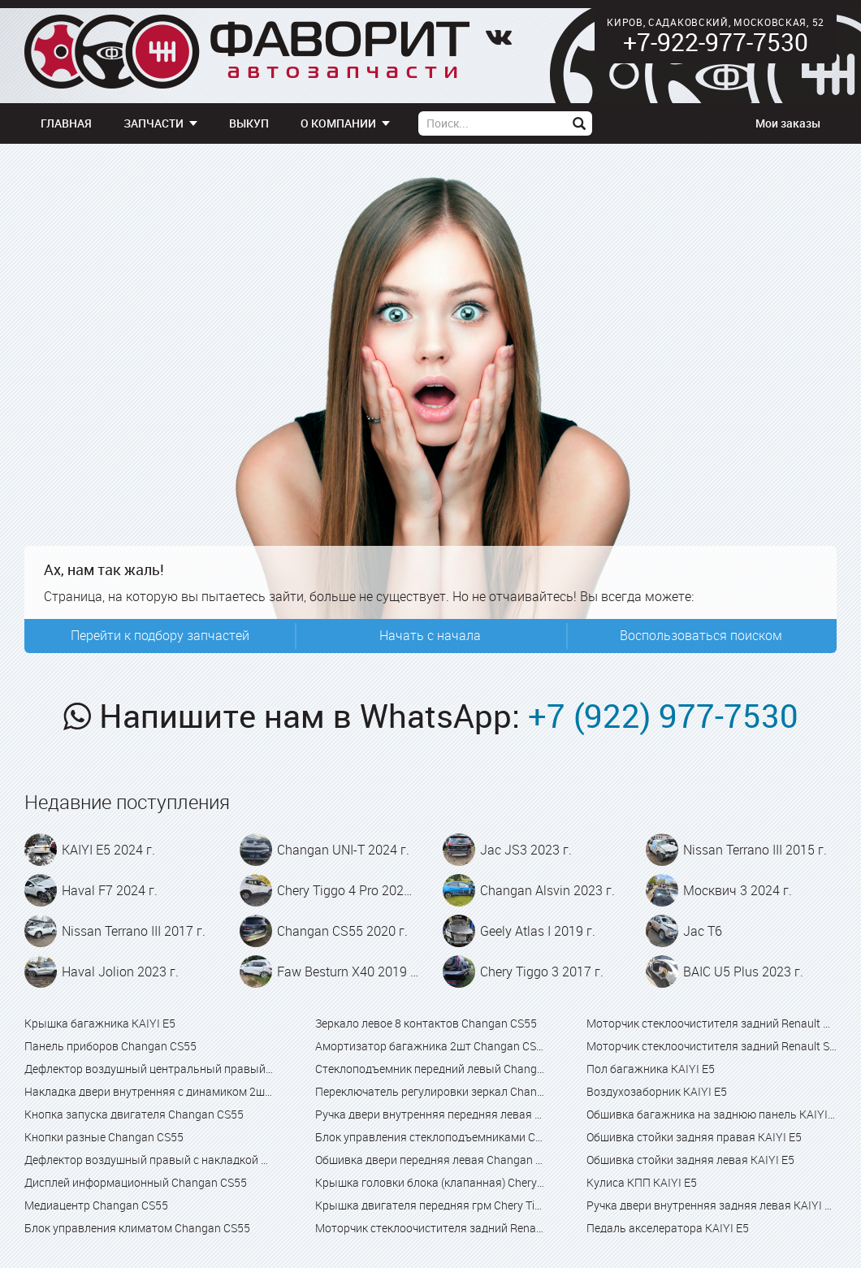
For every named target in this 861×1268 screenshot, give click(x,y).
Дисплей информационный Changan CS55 (135, 1182)
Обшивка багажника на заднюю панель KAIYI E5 (711, 1114)
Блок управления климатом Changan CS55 (137, 1228)
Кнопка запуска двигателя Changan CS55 (134, 1114)
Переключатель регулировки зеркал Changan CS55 (430, 1091)
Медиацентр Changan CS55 (96, 1205)
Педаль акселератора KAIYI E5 (667, 1228)
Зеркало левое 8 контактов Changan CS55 (426, 1023)
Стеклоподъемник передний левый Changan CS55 (430, 1068)
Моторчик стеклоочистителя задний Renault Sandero (711, 1046)
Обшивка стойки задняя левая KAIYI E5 (690, 1159)
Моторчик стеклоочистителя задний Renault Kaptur (711, 1023)
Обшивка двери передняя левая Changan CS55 (430, 1159)
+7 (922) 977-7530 (663, 716)
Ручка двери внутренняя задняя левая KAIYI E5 (711, 1205)
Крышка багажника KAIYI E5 (99, 1023)
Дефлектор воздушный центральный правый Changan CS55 (149, 1068)
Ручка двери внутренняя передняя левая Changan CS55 (430, 1114)
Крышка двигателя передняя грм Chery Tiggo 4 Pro (430, 1205)
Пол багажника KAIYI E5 (650, 1068)
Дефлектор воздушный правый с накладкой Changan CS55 (149, 1159)
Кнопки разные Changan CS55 (104, 1137)
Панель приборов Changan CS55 (110, 1046)
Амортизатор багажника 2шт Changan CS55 (430, 1046)
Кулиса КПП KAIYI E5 (641, 1182)
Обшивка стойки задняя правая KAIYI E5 (694, 1137)
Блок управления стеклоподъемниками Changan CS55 (430, 1137)
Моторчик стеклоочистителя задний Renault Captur (430, 1228)
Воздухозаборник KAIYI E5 (656, 1091)
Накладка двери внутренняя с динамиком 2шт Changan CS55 (149, 1091)
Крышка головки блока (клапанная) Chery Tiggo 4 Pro (430, 1182)
